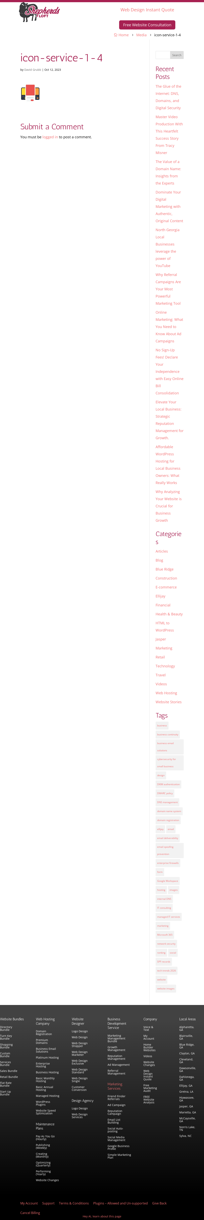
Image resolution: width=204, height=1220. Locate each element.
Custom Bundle (5, 1055)
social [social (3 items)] (173, 952)
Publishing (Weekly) (43, 1147)
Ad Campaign (117, 1105)
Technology (165, 666)
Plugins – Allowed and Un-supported (120, 1203)
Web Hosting (166, 693)
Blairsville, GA (186, 1037)
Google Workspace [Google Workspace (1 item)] (167, 881)
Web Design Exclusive (80, 1062)
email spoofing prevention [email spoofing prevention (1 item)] (165, 850)
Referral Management (116, 1072)
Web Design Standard (80, 1071)
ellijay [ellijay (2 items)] (160, 829)
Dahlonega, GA (186, 1078)
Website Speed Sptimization (46, 1112)
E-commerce (166, 587)
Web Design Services (80, 1116)
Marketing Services (115, 1086)
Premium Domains (42, 1042)
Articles (162, 551)
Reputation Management (116, 1058)
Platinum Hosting (47, 1057)
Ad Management (119, 1065)
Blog (159, 560)
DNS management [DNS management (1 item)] (167, 802)
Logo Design (80, 1031)
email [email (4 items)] (171, 829)
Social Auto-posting (115, 1130)
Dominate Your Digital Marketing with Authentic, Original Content (169, 206)
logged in (50, 137)
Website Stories (169, 701)
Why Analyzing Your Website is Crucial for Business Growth (169, 506)
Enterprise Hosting (43, 1065)
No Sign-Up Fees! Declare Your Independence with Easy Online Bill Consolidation (169, 371)
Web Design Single (80, 1080)
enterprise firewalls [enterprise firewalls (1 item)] (168, 863)
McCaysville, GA (187, 1120)
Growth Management (116, 1049)
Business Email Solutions (46, 1050)
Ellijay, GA (185, 1085)
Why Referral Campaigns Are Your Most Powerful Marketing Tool (168, 289)
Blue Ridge (165, 569)
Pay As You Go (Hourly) (45, 1138)
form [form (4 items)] (160, 872)
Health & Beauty (169, 614)
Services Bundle (5, 1064)
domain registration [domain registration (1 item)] (168, 820)
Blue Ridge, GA (186, 1046)
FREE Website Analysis (148, 1099)
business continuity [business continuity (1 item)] (167, 734)
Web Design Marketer (80, 1054)
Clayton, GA (187, 1053)
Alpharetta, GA (186, 1029)
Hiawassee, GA (186, 1099)
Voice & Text (148, 1029)
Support (48, 1203)
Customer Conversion (79, 1089)
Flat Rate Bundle (6, 1084)
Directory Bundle (6, 1029)
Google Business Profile (118, 1148)
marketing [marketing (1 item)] (163, 925)
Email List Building (114, 1121)
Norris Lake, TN (187, 1129)
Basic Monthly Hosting (45, 1080)
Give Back (159, 1203)
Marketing (164, 648)
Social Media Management (116, 1139)
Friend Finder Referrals (117, 1098)
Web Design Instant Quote (147, 10)
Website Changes (47, 1180)
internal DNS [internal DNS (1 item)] (164, 899)
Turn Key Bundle (6, 1037)
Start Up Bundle (5, 1093)
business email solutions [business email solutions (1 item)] (165, 747)
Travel (161, 675)
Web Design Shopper (80, 1045)
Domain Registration (44, 1033)
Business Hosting (47, 1072)
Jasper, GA (186, 1106)
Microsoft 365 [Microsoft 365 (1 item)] (165, 934)
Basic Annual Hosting (44, 1089)
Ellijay (160, 596)
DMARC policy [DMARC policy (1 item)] (165, 793)
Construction (166, 578)
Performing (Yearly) (43, 1173)
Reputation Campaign (115, 1113)
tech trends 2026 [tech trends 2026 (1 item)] (166, 970)
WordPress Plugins (43, 1103)
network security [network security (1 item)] (166, 943)
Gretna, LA (186, 1091)
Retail (160, 657)
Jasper (161, 639)
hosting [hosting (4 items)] (161, 890)
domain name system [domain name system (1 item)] (169, 811)
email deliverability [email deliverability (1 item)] (167, 838)
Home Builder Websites (149, 1047)
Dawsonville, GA (187, 1070)
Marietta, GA (187, 1112)
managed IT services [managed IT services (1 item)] (168, 916)
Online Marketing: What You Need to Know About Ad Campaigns (169, 326)
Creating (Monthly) (42, 1155)
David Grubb (32, 70)
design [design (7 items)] (161, 775)
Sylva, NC (185, 1136)
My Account (148, 1037)
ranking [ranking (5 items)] (161, 952)
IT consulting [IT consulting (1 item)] (164, 908)
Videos (161, 684)
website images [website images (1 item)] (166, 988)
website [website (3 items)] (161, 979)
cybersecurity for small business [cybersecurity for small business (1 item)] (166, 762)
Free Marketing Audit (150, 1088)
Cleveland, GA (186, 1061)
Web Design (80, 1037)
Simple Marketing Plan (119, 1156)
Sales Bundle (8, 1071)
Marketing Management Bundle (116, 1038)
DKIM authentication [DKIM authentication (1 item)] (168, 784)
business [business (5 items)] (162, 725)
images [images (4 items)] (174, 890)
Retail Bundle (9, 1077)
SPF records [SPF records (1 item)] (163, 961)
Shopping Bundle (6, 1046)
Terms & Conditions (74, 1203)
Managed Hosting (47, 1096)
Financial (163, 605)
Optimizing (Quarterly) (43, 1164)
